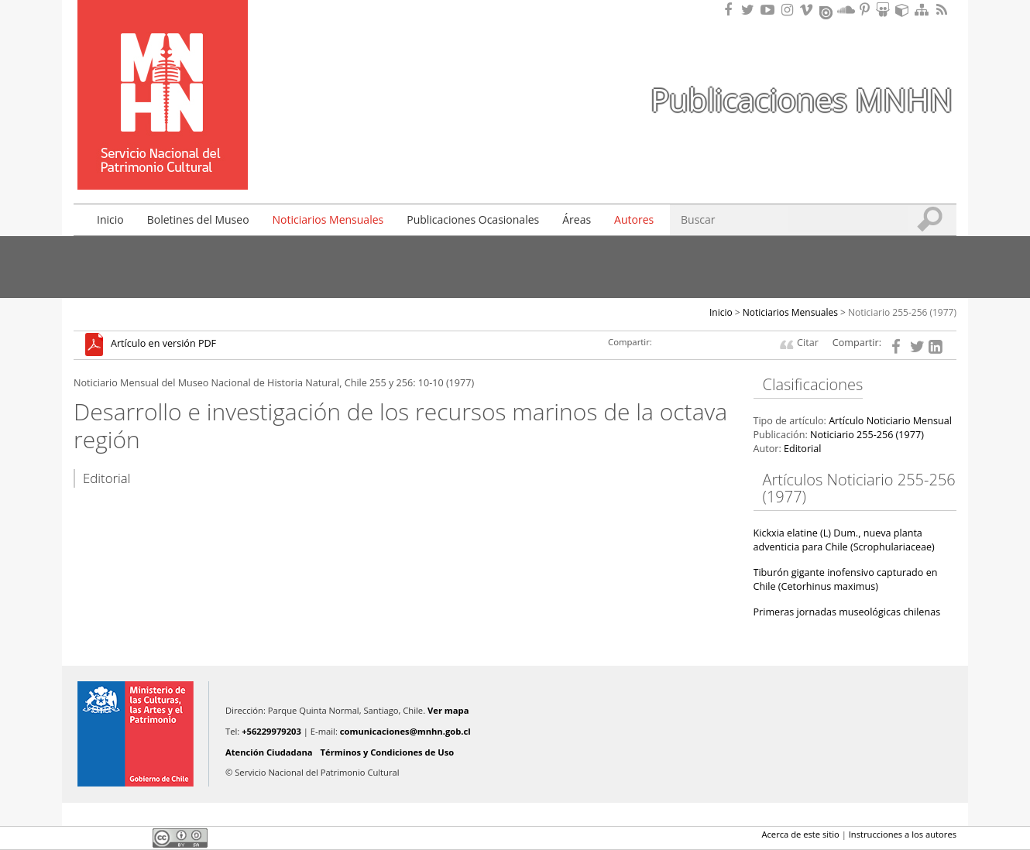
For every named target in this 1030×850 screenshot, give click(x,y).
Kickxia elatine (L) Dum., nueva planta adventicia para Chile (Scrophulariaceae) (844, 540)
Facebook (83, 837)
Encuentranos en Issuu (827, 10)
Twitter (109, 837)
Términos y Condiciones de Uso (388, 752)
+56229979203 (271, 731)
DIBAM (161, 161)
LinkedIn (135, 837)
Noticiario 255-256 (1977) (902, 312)
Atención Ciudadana (269, 752)
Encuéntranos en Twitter (750, 9)
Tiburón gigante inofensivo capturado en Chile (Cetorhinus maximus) (846, 579)
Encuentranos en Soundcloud (846, 9)
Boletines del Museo (198, 219)
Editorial (802, 448)
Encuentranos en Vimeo (808, 9)
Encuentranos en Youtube (769, 9)
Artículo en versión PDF (163, 344)
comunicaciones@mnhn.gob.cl (405, 731)
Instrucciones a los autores (902, 834)
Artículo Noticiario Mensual (890, 420)
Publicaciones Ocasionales (473, 219)
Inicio (110, 219)
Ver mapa (448, 710)
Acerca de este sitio (800, 834)
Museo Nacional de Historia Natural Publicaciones (162, 72)
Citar (808, 342)
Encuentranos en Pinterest (866, 9)
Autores (634, 219)
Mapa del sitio (924, 9)
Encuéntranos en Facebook (731, 9)
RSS (943, 9)
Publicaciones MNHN (802, 99)
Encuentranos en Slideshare (885, 9)
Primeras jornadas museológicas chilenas (847, 612)
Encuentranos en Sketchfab (904, 9)
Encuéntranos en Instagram (789, 9)
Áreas (576, 219)
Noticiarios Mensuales (328, 219)
